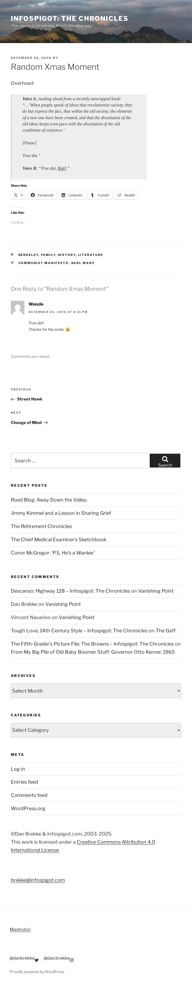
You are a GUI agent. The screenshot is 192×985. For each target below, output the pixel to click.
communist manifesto (43, 263)
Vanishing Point (156, 591)
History (67, 255)
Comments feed (29, 795)
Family (48, 255)
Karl (62, 168)
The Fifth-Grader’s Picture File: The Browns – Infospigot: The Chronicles (92, 644)
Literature (90, 255)
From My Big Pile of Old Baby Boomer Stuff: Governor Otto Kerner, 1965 (93, 652)
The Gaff (166, 630)
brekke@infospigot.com (38, 880)
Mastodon (20, 929)
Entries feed (24, 782)
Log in (18, 769)
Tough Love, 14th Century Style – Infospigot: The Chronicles (79, 630)
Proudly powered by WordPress (37, 971)
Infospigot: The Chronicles (70, 18)
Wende (35, 304)
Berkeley (28, 255)
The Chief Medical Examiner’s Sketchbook (58, 539)
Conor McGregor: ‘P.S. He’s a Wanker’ (53, 553)
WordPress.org (28, 808)
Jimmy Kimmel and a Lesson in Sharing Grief (61, 513)
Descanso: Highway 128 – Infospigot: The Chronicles (70, 591)
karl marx (83, 263)
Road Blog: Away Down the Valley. (49, 500)
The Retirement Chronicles (41, 526)
